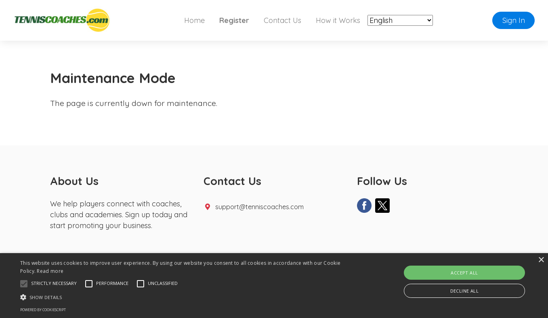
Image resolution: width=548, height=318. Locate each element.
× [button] (541, 260)
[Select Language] (400, 20)
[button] (24, 284)
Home (194, 20)
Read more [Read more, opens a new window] (50, 271)
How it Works (338, 20)
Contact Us (282, 20)
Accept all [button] (464, 273)
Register (234, 20)
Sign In (513, 20)
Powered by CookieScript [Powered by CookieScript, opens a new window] (43, 309)
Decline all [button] (464, 291)
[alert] (274, 285)
